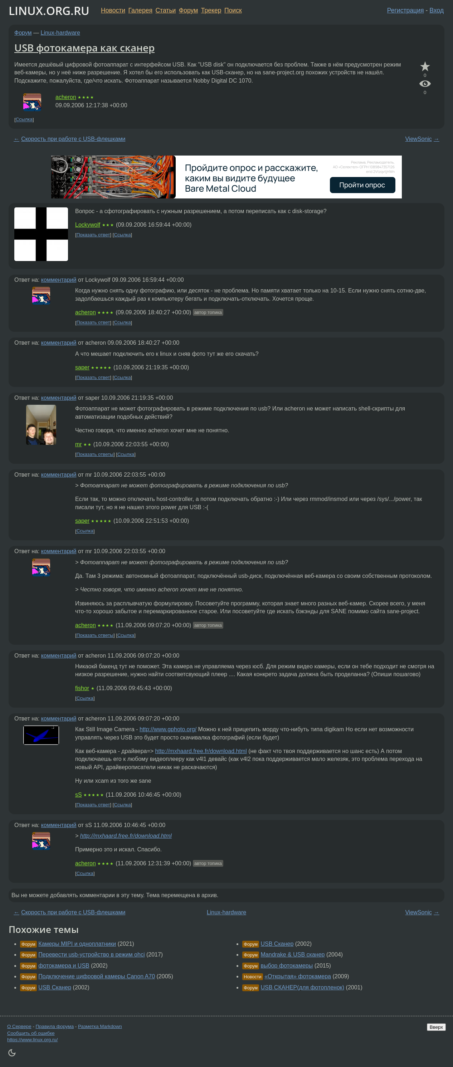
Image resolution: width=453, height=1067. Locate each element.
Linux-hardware (60, 33)
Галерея (140, 10)
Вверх (436, 1027)
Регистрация (405, 10)
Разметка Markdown (100, 1026)
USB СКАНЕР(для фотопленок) (303, 987)
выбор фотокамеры (287, 966)
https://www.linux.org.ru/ (32, 1039)
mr (78, 444)
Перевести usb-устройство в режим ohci (91, 955)
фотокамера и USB (63, 966)
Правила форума (55, 1026)
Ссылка (24, 119)
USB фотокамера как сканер (84, 47)
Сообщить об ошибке (31, 1033)
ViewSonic (418, 139)
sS (78, 795)
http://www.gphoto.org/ (168, 729)
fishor (82, 688)
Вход (436, 10)
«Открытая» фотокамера (297, 976)
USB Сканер (54, 987)
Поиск (233, 10)
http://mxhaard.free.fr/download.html (201, 751)
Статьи (165, 10)
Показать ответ (93, 234)
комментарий (59, 280)
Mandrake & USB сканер (293, 955)
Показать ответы (95, 454)
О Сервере (19, 1026)
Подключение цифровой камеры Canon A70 (96, 976)
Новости (113, 10)
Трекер (211, 10)
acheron (65, 97)
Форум (188, 10)
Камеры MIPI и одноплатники (77, 944)
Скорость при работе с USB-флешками (73, 139)
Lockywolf (87, 225)
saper (82, 367)
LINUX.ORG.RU (49, 10)
